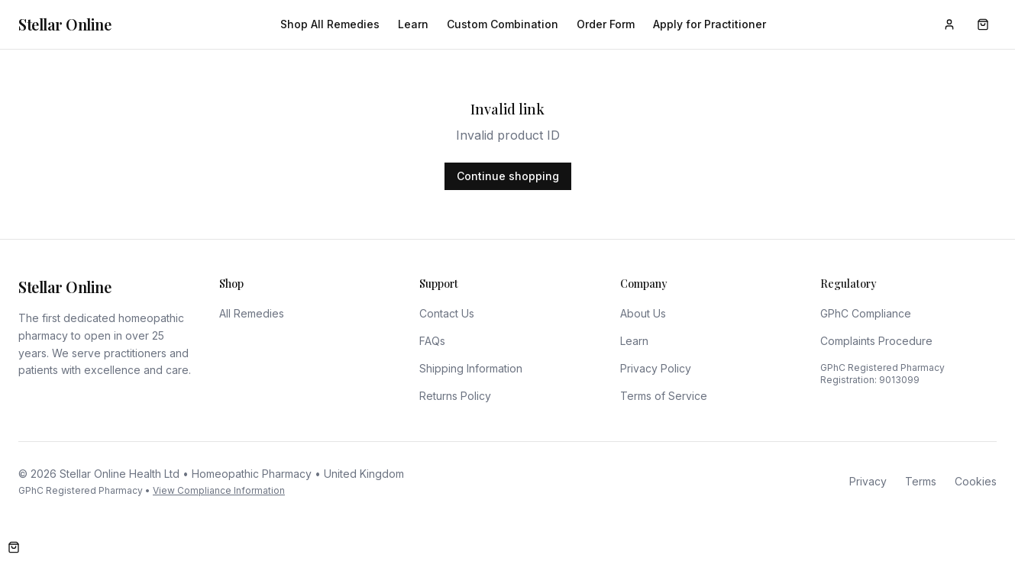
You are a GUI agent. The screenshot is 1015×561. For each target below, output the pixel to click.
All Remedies (251, 313)
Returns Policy (455, 395)
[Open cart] (13, 547)
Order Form (606, 24)
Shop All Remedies (330, 24)
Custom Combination (502, 24)
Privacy (868, 481)
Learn (413, 24)
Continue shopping (508, 175)
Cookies (976, 481)
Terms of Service (663, 395)
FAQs (432, 340)
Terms (920, 481)
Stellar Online (64, 24)
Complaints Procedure (876, 340)
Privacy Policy (655, 368)
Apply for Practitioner (709, 24)
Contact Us (446, 313)
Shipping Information (470, 368)
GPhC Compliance (865, 313)
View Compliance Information (219, 490)
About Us (643, 313)
